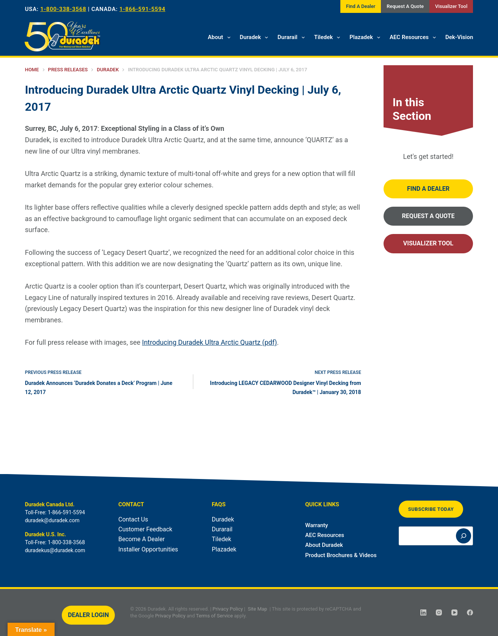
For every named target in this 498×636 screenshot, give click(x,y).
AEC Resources (414, 37)
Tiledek (328, 37)
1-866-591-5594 (142, 9)
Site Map (257, 609)
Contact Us (133, 519)
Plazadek (366, 37)
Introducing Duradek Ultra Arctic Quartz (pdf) (209, 342)
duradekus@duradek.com (55, 550)
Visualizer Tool (451, 6)
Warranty (316, 525)
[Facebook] (470, 612)
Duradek (255, 37)
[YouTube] (454, 612)
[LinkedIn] (423, 612)
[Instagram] (439, 612)
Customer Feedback (145, 529)
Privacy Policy (228, 609)
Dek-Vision (459, 37)
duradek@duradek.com (52, 520)
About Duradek (324, 545)
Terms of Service (214, 615)
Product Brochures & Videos (340, 555)
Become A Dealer (141, 539)
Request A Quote (405, 6)
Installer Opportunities (148, 549)
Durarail (292, 37)
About (220, 37)
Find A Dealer (360, 6)
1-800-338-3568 (63, 9)
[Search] (463, 535)
